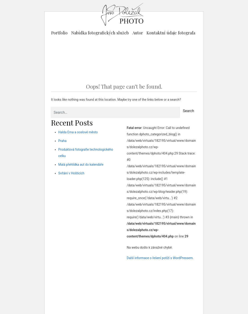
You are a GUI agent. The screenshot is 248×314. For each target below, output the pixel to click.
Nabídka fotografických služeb (100, 33)
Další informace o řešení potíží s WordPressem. (160, 258)
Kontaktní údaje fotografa (171, 33)
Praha (62, 141)
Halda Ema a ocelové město (78, 132)
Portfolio (59, 33)
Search (188, 111)
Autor (137, 33)
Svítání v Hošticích (71, 173)
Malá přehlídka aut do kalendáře (80, 164)
